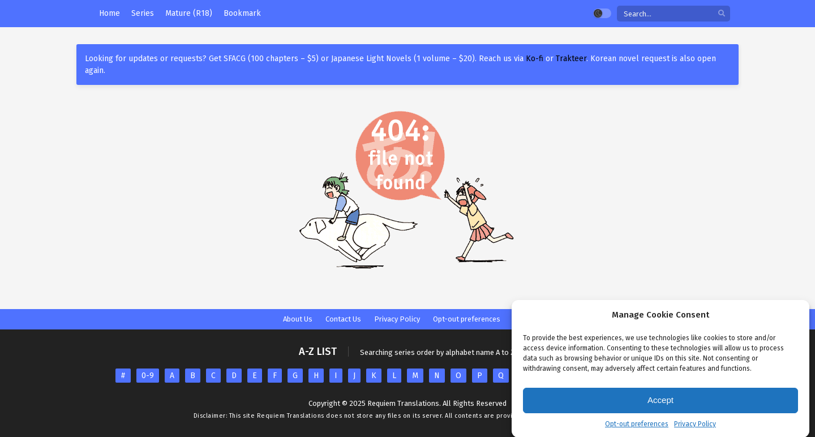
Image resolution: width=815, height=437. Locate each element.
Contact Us (343, 319)
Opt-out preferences (636, 426)
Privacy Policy (695, 426)
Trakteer (571, 58)
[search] (721, 14)
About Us (297, 319)
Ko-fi (534, 58)
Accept (660, 401)
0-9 (147, 375)
